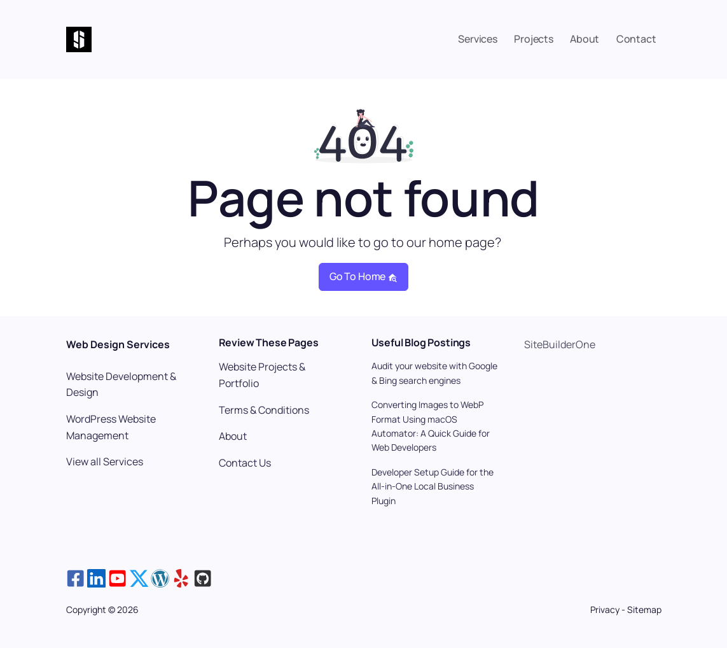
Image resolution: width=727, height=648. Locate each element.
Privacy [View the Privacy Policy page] (605, 609)
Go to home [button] (363, 276)
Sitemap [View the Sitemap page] (644, 609)
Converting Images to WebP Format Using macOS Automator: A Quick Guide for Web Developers (430, 425)
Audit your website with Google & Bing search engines (434, 373)
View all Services (104, 461)
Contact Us (245, 463)
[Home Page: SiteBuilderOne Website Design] (104, 39)
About (233, 436)
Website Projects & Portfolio (262, 375)
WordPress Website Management (111, 427)
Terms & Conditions (264, 410)
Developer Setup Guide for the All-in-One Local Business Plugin (432, 486)
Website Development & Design (121, 384)
